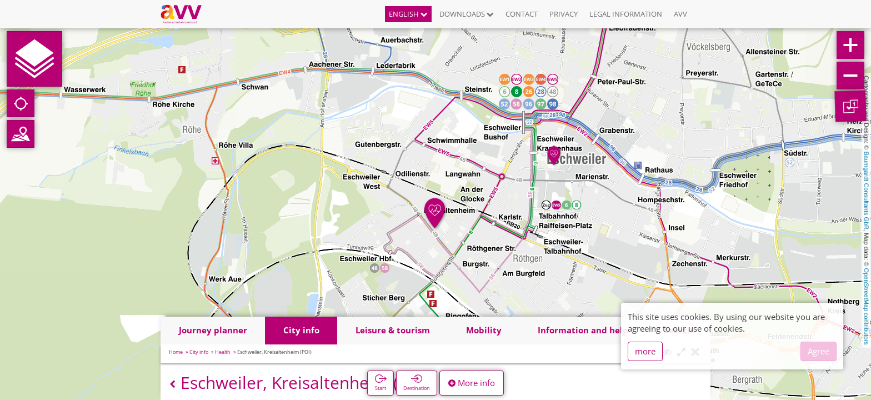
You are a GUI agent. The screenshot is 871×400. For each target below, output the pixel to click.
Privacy (563, 14)
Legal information (625, 14)
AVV (680, 14)
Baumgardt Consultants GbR (866, 191)
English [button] (408, 14)
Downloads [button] (466, 14)
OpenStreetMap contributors (866, 306)
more (645, 351)
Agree (818, 351)
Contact (521, 14)
